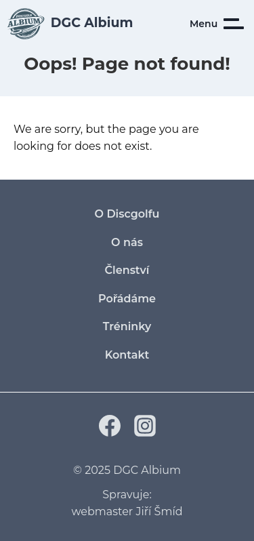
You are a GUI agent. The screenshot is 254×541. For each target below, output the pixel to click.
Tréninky (127, 326)
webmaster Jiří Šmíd (126, 511)
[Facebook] (110, 432)
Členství (127, 270)
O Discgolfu (127, 213)
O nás (127, 242)
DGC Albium (147, 470)
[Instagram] (145, 432)
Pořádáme (127, 298)
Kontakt (127, 354)
